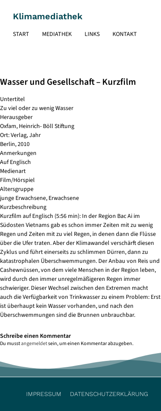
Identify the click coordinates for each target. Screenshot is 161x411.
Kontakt (124, 34)
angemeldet (34, 343)
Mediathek (57, 34)
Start (21, 34)
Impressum (43, 393)
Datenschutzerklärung (109, 393)
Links (92, 34)
